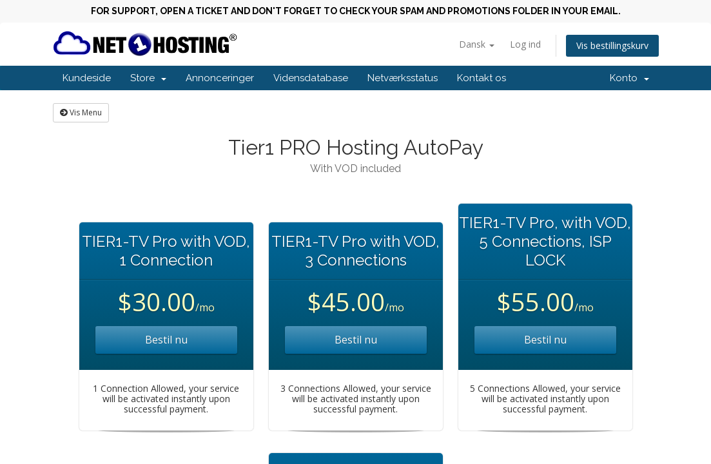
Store (148, 78)
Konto (629, 78)
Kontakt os (481, 78)
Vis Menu (81, 112)
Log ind (525, 44)
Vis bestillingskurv (612, 45)
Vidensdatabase (310, 78)
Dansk (476, 44)
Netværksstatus (402, 78)
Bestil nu (166, 340)
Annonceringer (220, 78)
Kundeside (87, 78)
